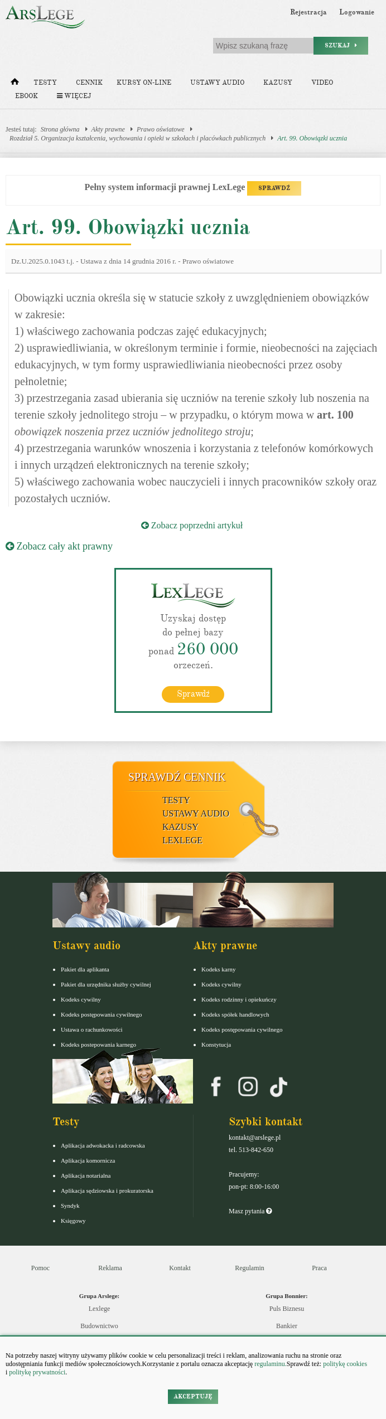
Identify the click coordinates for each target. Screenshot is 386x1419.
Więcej (74, 96)
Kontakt (180, 1268)
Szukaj (341, 45)
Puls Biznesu (286, 1309)
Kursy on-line (144, 83)
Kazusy (277, 83)
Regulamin (249, 1268)
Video (322, 83)
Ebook (26, 96)
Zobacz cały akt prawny (59, 546)
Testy (45, 83)
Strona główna (60, 129)
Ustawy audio (217, 83)
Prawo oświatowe (161, 129)
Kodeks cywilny (81, 999)
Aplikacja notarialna (86, 1175)
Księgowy (73, 1220)
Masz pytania (250, 1211)
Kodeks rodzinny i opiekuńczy (239, 999)
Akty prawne (108, 129)
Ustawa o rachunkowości (92, 1029)
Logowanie (356, 12)
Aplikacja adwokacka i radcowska (103, 1145)
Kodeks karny (218, 969)
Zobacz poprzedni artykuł (192, 525)
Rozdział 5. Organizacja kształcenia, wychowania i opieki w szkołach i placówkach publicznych (137, 138)
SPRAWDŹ (274, 188)
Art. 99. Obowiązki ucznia (312, 138)
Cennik (89, 83)
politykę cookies (345, 1364)
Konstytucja (216, 1044)
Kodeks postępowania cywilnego (101, 1014)
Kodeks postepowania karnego (98, 1044)
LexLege (182, 840)
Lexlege (99, 1309)
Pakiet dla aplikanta (85, 969)
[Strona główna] (15, 84)
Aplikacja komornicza (88, 1160)
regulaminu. (270, 1364)
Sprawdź (193, 693)
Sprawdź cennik (177, 777)
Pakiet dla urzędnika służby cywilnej (106, 984)
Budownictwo (99, 1326)
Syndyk (70, 1205)
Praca (319, 1268)
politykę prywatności (37, 1372)
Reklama (110, 1268)
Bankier (286, 1326)
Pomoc (40, 1268)
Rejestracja (308, 12)
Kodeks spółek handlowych (235, 1014)
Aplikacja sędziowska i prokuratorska (107, 1190)
